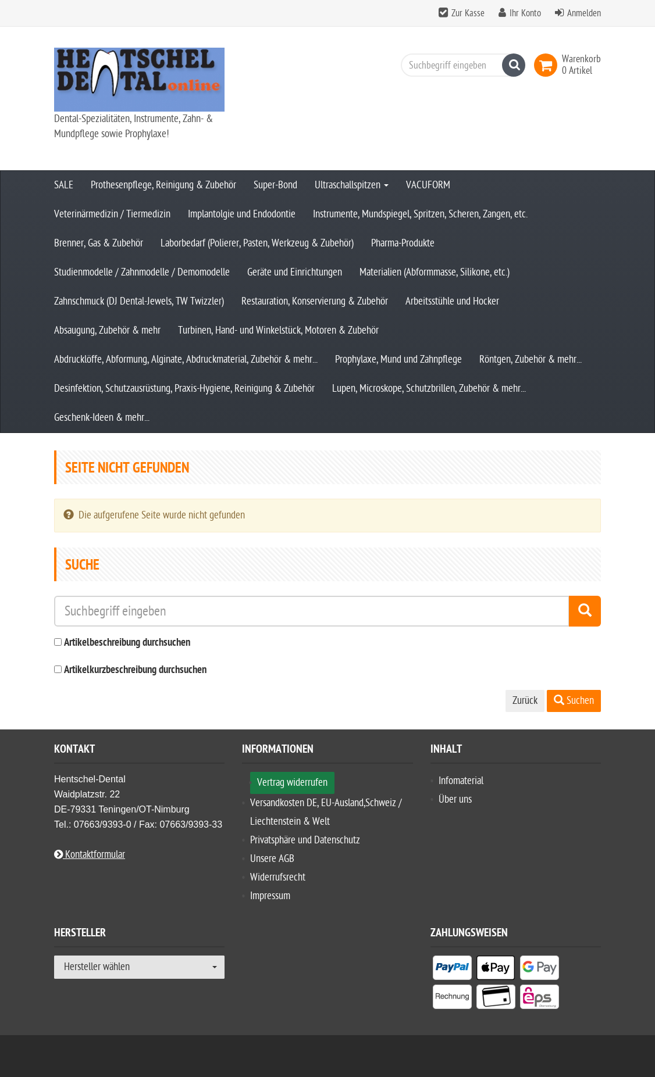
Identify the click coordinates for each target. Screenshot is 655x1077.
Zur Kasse (468, 13)
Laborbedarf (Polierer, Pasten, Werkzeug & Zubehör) (257, 243)
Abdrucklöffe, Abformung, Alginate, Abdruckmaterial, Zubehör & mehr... (186, 359)
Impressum (270, 896)
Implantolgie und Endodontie (242, 214)
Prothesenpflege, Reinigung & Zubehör (163, 185)
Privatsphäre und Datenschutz (305, 840)
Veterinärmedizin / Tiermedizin (112, 214)
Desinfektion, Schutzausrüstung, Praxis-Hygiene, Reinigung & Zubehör (184, 388)
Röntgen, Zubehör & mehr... (530, 359)
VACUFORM (428, 185)
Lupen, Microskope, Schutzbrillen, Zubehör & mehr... (429, 388)
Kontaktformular (89, 855)
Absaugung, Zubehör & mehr (107, 330)
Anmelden (584, 13)
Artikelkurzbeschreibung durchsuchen (135, 670)
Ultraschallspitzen (352, 185)
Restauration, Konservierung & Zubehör (314, 301)
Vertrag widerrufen (292, 783)
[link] (548, 65)
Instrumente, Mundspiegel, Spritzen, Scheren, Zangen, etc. (420, 214)
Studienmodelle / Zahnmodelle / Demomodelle (142, 272)
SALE (63, 185)
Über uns (455, 799)
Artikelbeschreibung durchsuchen (127, 643)
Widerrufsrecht (277, 877)
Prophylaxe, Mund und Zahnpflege (398, 359)
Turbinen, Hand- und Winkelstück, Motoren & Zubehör (278, 330)
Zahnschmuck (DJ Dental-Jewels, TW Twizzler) (139, 301)
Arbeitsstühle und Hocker (452, 301)
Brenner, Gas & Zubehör (98, 243)
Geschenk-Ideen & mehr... (101, 418)
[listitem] (452, 970)
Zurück (524, 701)
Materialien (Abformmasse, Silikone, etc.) (434, 272)
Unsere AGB (272, 859)
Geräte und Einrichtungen (294, 272)
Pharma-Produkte (403, 243)
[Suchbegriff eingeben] (460, 65)
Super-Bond (275, 185)
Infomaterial (461, 781)
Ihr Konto (525, 13)
